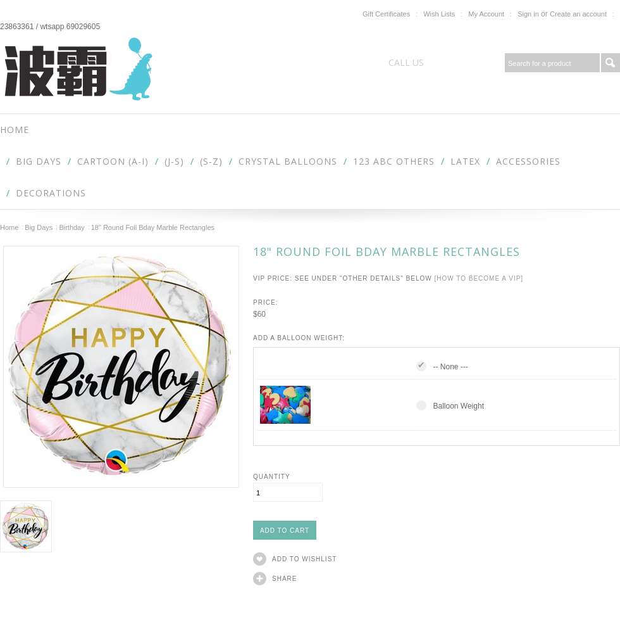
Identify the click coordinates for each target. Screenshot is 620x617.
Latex (465, 161)
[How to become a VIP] (478, 278)
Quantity (271, 476)
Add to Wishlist (304, 559)
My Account (486, 14)
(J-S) (174, 161)
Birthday (71, 227)
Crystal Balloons (288, 161)
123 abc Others (394, 161)
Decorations (51, 193)
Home (9, 227)
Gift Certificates (386, 14)
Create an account (578, 14)
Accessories (528, 161)
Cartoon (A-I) (113, 161)
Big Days (38, 161)
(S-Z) (211, 161)
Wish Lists (439, 14)
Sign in (528, 14)
